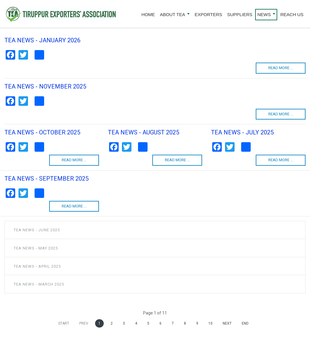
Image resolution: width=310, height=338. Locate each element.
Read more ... (280, 68)
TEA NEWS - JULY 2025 (242, 132)
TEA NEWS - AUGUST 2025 (143, 132)
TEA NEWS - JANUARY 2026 (42, 40)
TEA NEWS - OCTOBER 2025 (42, 132)
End (245, 323)
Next (227, 323)
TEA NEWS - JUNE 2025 (37, 230)
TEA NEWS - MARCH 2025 (39, 284)
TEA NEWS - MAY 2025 (36, 248)
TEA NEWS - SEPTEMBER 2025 (46, 178)
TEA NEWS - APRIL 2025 (37, 266)
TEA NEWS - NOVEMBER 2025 (45, 86)
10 (210, 323)
